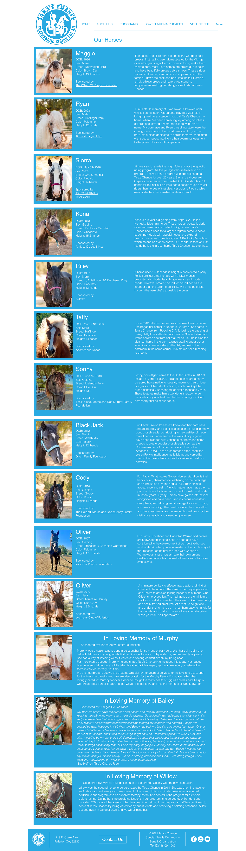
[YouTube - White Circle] (207, 839)
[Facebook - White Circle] (194, 839)
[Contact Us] (112, 839)
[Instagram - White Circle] (201, 839)
